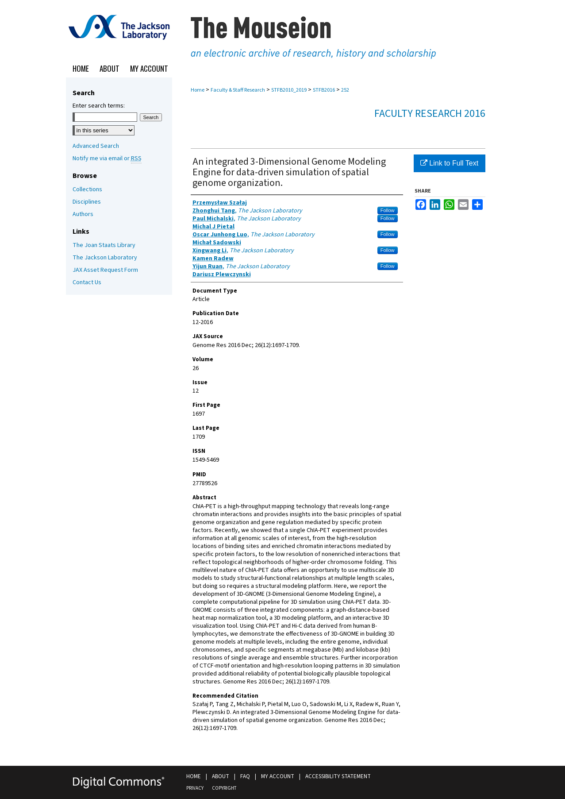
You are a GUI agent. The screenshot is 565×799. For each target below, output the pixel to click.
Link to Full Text (449, 163)
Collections (87, 189)
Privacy (195, 788)
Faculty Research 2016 (429, 113)
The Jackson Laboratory (105, 257)
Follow (388, 210)
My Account (277, 776)
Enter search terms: (99, 105)
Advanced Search (96, 146)
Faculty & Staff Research (238, 90)
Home (197, 90)
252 (345, 90)
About (220, 776)
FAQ (245, 776)
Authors (83, 214)
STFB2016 (324, 90)
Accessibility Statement (338, 776)
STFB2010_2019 (289, 90)
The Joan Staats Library (104, 245)
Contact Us (87, 282)
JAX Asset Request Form (105, 270)
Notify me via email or (107, 158)
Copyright (224, 788)
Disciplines (87, 201)
